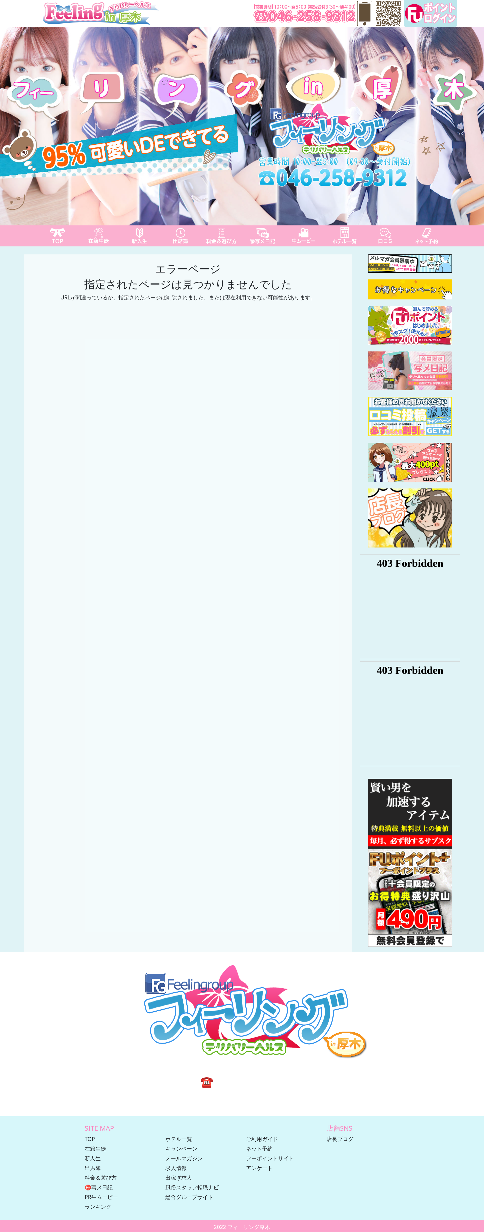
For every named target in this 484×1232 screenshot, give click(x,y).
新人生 (93, 1158)
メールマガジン (184, 1158)
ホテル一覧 (178, 1139)
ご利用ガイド (262, 1139)
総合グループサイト (189, 1197)
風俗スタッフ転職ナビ (192, 1187)
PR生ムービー (101, 1197)
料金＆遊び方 (101, 1177)
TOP (90, 1139)
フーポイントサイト (270, 1158)
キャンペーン (181, 1148)
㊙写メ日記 (99, 1187)
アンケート (259, 1168)
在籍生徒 (95, 1148)
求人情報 (176, 1168)
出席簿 (93, 1168)
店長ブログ (340, 1139)
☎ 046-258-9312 (242, 1081)
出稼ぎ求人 (178, 1177)
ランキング (98, 1206)
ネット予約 (259, 1148)
